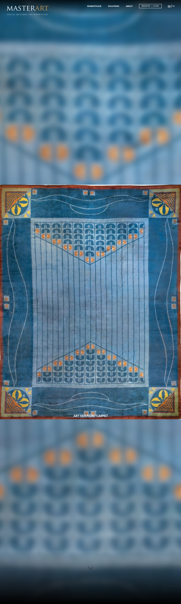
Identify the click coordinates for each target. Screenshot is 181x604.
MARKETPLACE (94, 6)
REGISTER (146, 6)
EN (169, 6)
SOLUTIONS (113, 6)
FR (173, 6)
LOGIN (156, 6)
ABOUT (129, 6)
